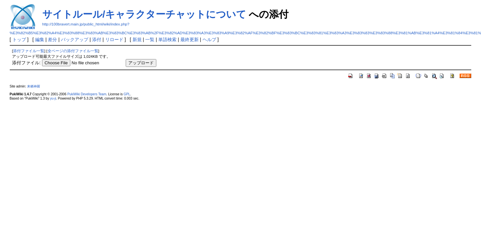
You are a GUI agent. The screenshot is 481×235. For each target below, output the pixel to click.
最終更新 (189, 39)
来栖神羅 (33, 86)
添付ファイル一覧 (28, 51)
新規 (137, 39)
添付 (96, 39)
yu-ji (53, 98)
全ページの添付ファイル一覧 (73, 51)
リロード (114, 39)
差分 (52, 39)
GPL (127, 94)
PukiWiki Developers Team (86, 94)
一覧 (149, 39)
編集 (39, 39)
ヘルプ (209, 39)
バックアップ (74, 39)
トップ (19, 39)
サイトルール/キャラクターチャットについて (144, 14)
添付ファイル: (26, 62)
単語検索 (167, 39)
